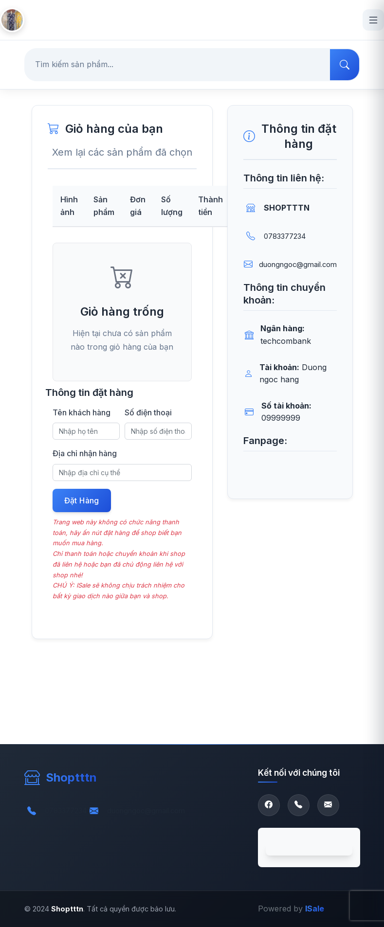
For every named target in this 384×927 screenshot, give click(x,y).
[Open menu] (373, 20)
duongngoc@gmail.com (298, 264)
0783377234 (285, 236)
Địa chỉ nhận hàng (85, 453)
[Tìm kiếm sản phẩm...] (177, 65)
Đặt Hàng (81, 500)
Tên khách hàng (81, 412)
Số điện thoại (148, 412)
